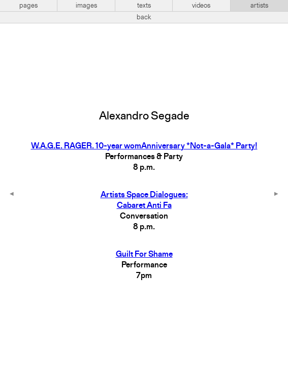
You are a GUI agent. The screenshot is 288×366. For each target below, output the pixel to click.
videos (201, 5)
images (86, 5)
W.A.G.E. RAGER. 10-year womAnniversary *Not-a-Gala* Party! (144, 146)
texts (144, 5)
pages (28, 5)
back (144, 17)
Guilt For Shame (144, 255)
